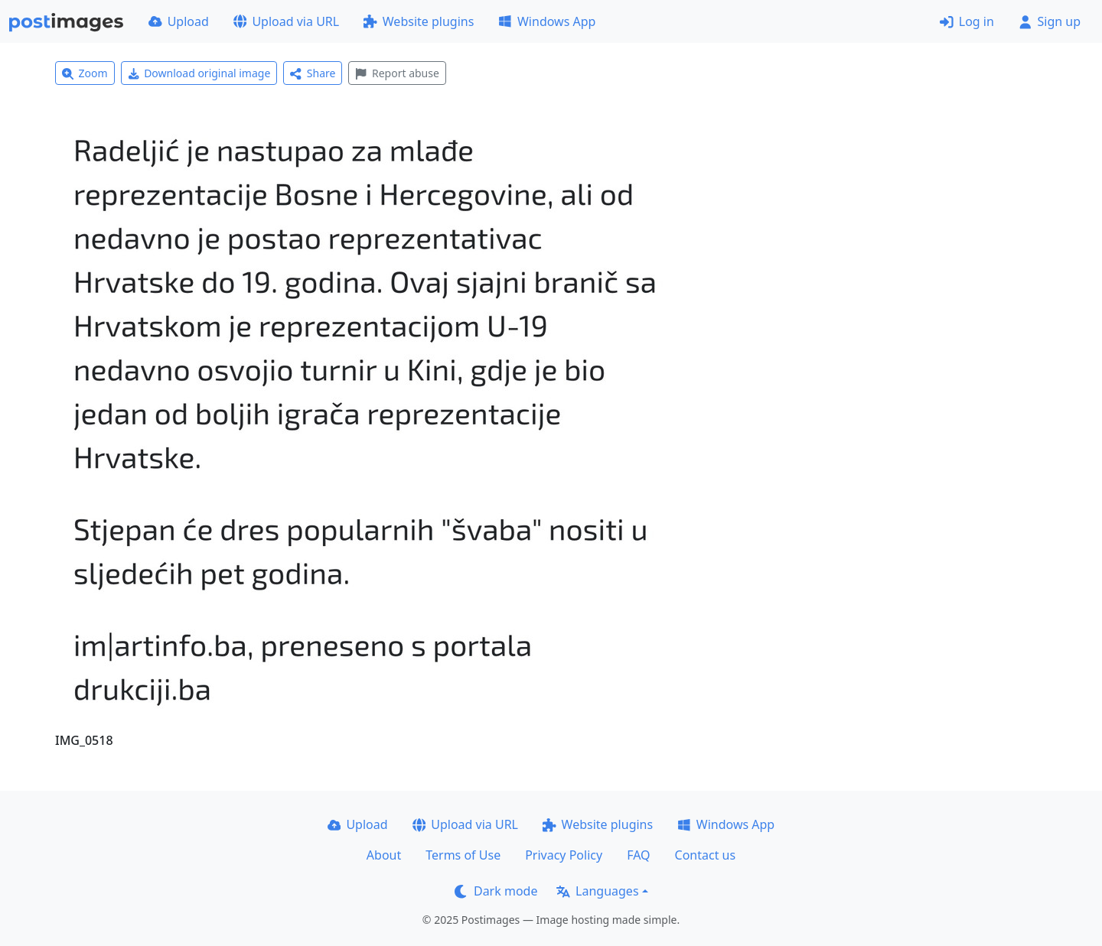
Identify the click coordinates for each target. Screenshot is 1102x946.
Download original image (199, 73)
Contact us (705, 855)
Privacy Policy (563, 855)
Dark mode (496, 891)
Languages (597, 891)
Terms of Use (462, 855)
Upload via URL (286, 21)
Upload (178, 21)
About (384, 855)
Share (312, 73)
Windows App (546, 21)
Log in (967, 21)
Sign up (1050, 21)
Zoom (85, 73)
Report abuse (397, 73)
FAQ (638, 855)
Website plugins (419, 21)
